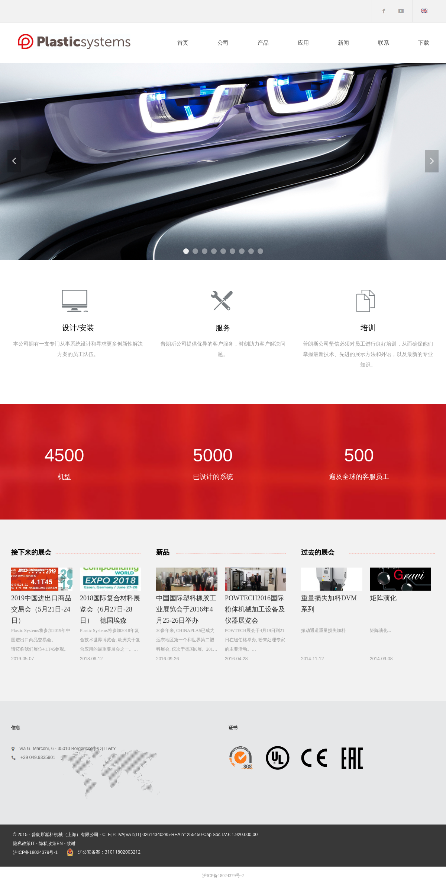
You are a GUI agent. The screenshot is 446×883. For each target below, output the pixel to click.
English (427, 12)
